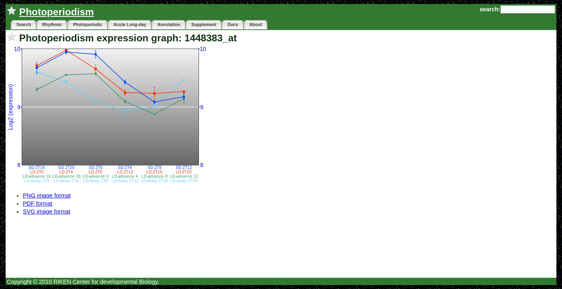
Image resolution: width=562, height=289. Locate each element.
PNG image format (47, 195)
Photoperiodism (56, 11)
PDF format (38, 203)
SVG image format (46, 211)
